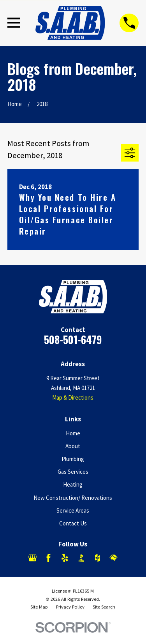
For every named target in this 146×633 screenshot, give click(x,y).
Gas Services (73, 471)
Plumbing (73, 459)
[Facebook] (48, 558)
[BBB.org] (81, 558)
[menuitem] (39, 606)
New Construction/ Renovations (72, 497)
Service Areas (72, 510)
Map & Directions (72, 397)
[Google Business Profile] (32, 558)
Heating (73, 484)
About (72, 446)
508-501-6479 (73, 339)
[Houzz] (97, 558)
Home (73, 433)
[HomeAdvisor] (113, 558)
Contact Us (73, 523)
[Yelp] (65, 558)
